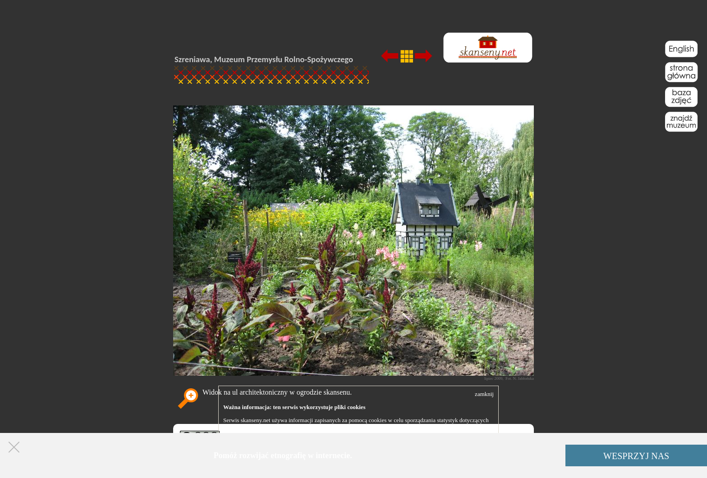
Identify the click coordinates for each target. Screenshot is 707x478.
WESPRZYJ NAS (636, 456)
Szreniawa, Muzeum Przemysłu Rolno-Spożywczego (263, 59)
